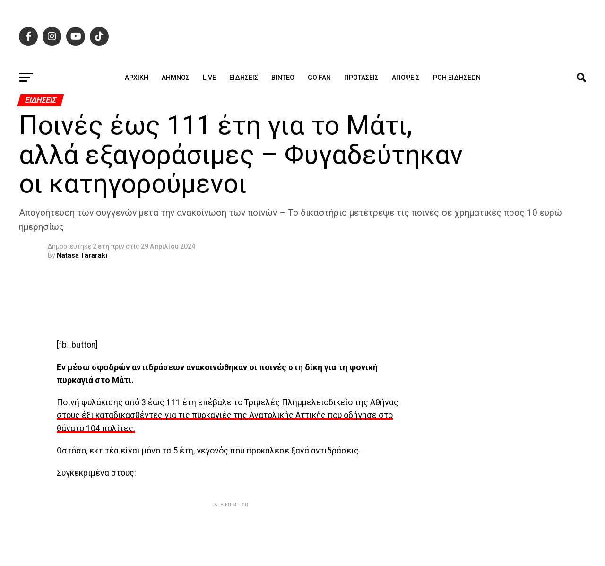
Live (209, 77)
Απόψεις (406, 77)
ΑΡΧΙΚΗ (136, 77)
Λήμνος (176, 77)
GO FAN (319, 77)
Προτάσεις (361, 77)
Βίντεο (282, 77)
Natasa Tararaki (82, 255)
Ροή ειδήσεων (457, 77)
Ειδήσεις (243, 77)
